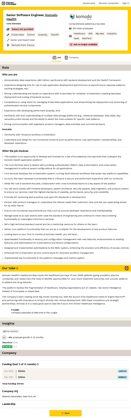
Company (71, 57)
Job (56, 57)
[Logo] (9, 3)
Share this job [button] (13, 392)
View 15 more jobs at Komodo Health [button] (25, 397)
